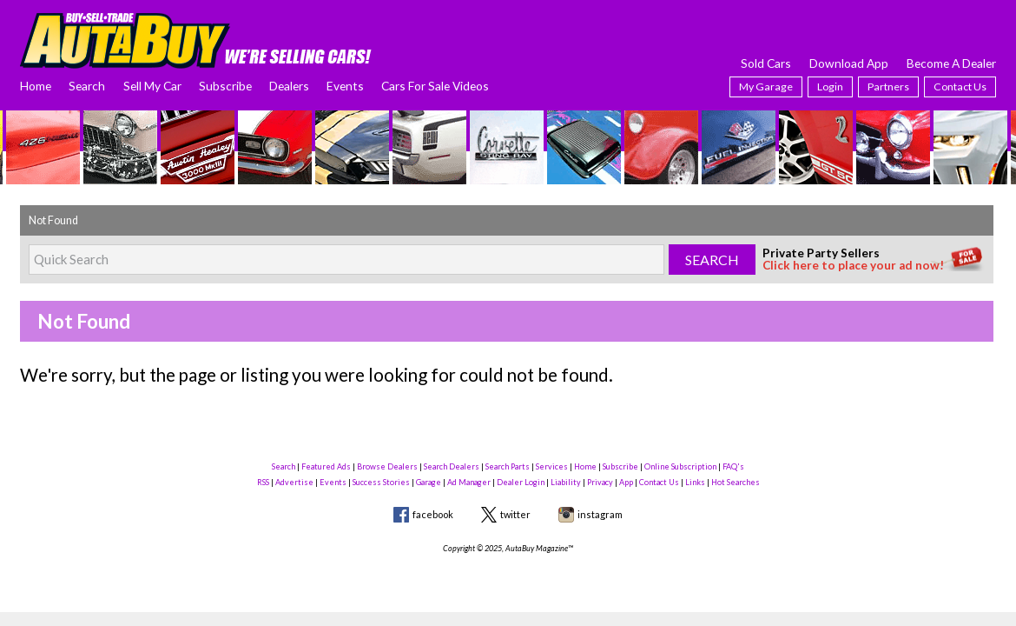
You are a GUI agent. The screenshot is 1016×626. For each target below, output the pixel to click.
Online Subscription (680, 466)
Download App (848, 63)
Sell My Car (152, 85)
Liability (566, 482)
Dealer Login (520, 482)
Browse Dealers (387, 466)
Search (87, 85)
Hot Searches (735, 482)
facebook (432, 514)
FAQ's (733, 466)
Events (345, 85)
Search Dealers (451, 466)
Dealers (289, 85)
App (626, 482)
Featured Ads (326, 466)
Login (830, 86)
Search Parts (507, 466)
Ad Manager (469, 482)
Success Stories (381, 482)
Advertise (294, 482)
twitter (515, 514)
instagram (600, 514)
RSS (263, 482)
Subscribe (225, 85)
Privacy (600, 482)
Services (552, 466)
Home (35, 85)
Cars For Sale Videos (435, 85)
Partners (888, 86)
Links (695, 482)
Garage (428, 482)
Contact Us (960, 86)
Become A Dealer (951, 63)
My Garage (766, 86)
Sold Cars (766, 63)
